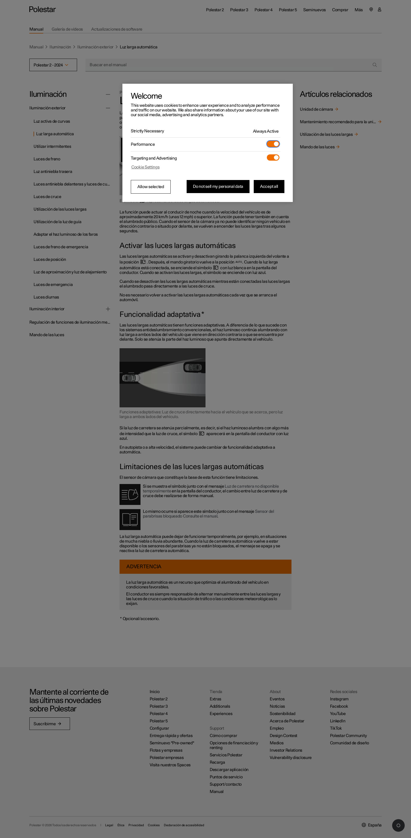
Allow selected (150, 187)
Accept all (269, 186)
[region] (207, 143)
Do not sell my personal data (218, 186)
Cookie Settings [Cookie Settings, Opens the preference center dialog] (145, 167)
